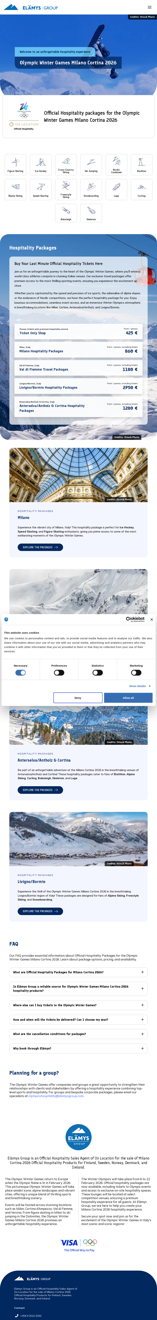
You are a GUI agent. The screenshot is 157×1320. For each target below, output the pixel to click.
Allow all (128, 697)
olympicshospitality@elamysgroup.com (55, 1096)
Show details (137, 686)
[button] (149, 7)
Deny (78, 697)
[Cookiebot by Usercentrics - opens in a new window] (129, 619)
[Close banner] (151, 619)
